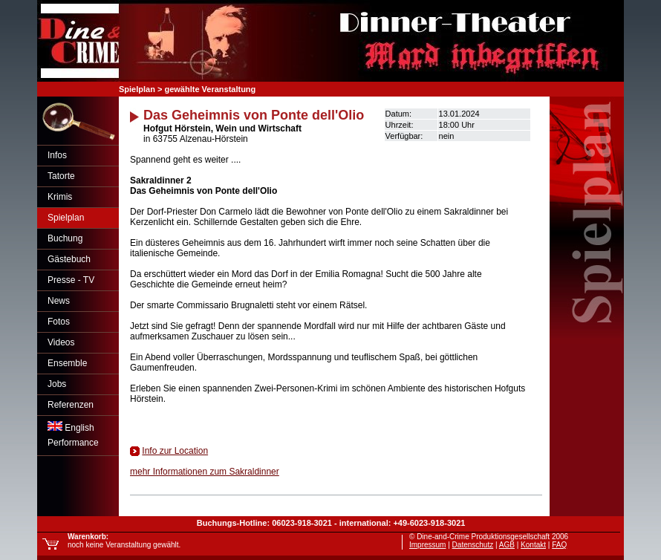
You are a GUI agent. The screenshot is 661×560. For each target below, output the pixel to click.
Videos (61, 342)
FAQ (559, 545)
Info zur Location (175, 451)
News (59, 301)
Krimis (60, 197)
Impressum (427, 545)
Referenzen (71, 405)
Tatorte (61, 176)
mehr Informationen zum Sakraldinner (204, 471)
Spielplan (66, 217)
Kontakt (533, 545)
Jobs (57, 384)
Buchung (65, 238)
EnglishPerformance (73, 434)
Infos (57, 155)
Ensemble (67, 363)
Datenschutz (473, 545)
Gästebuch (69, 259)
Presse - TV (71, 280)
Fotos (59, 321)
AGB (507, 545)
